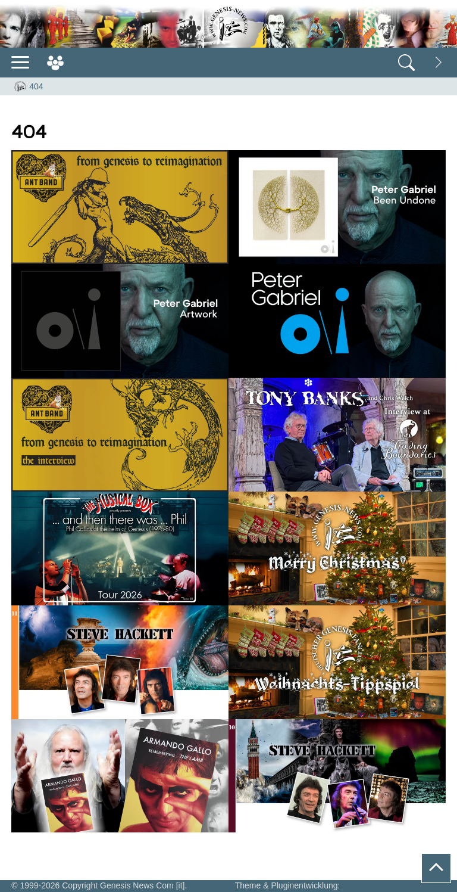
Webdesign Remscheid (387, 885)
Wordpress (211, 885)
